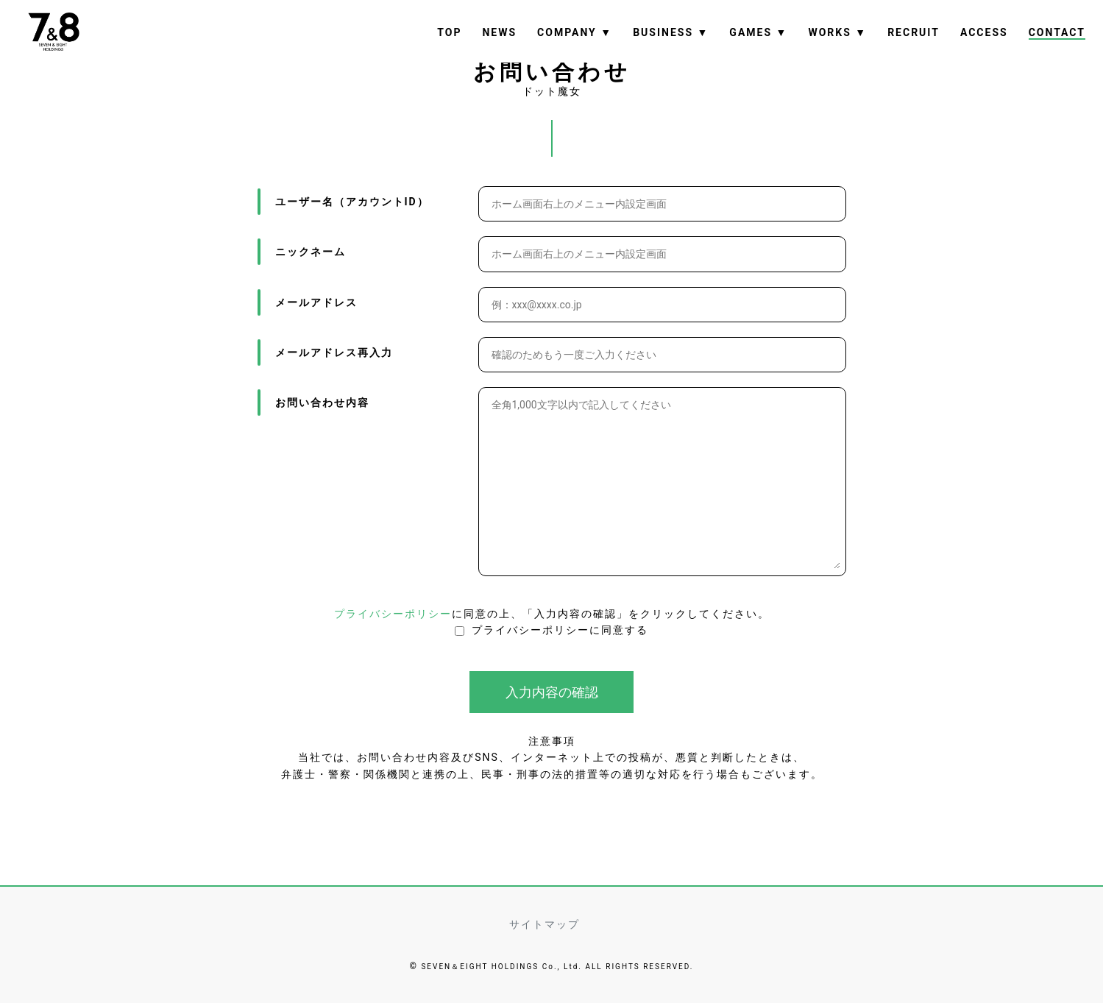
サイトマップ (544, 924)
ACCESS (984, 32)
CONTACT (1057, 32)
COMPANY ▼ (574, 32)
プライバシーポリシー (393, 614)
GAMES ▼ (758, 32)
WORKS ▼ (837, 32)
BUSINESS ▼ (671, 32)
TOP (449, 32)
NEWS (499, 32)
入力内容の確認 (552, 693)
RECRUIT (913, 32)
